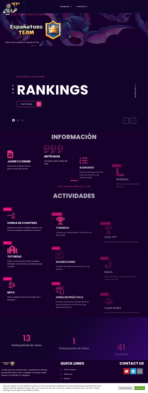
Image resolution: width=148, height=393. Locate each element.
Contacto (81, 6)
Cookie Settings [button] (125, 388)
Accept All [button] (140, 388)
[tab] (13, 120)
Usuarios (66, 7)
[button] (126, 121)
